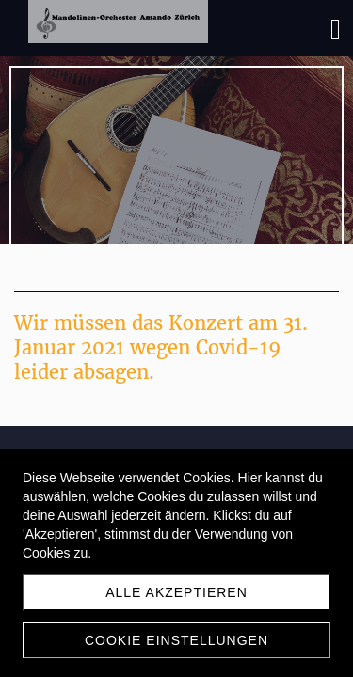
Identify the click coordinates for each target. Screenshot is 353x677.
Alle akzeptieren (176, 592)
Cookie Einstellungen (176, 640)
